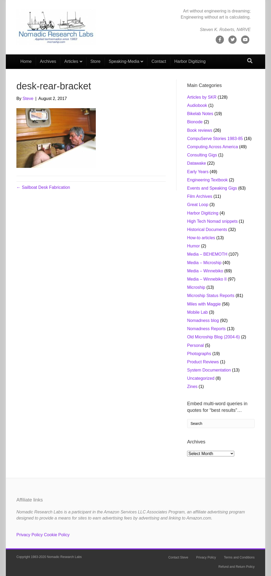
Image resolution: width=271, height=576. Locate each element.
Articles (71, 61)
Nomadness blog (203, 320)
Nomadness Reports (206, 328)
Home (26, 61)
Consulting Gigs (202, 155)
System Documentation (209, 370)
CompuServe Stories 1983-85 (215, 138)
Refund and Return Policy (236, 567)
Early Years (198, 171)
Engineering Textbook (207, 180)
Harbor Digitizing (190, 61)
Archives (48, 61)
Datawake (196, 163)
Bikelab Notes (200, 113)
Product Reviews (203, 362)
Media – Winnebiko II (207, 279)
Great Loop (197, 204)
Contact (158, 61)
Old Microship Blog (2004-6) (213, 337)
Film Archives (199, 196)
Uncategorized (200, 378)
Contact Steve (178, 557)
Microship (196, 287)
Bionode (195, 122)
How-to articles (201, 237)
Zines (192, 386)
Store (96, 61)
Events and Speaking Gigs (212, 188)
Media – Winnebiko (205, 271)
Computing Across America (212, 147)
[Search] (250, 61)
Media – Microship (204, 262)
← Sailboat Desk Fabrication (43, 187)
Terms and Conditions (239, 557)
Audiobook (197, 105)
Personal (195, 345)
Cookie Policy (57, 535)
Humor (193, 246)
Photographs (199, 353)
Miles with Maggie (204, 304)
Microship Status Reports (210, 295)
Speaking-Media (124, 61)
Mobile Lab (197, 312)
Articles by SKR (201, 97)
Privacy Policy (29, 535)
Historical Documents (207, 229)
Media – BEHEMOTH (207, 254)
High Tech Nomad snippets (212, 221)
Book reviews (199, 130)
